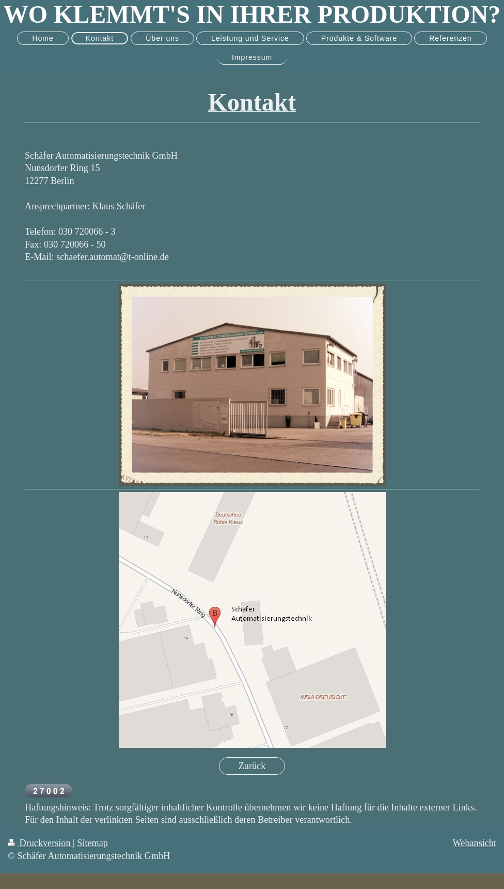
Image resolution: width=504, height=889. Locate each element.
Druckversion (40, 843)
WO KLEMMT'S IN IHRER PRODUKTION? (252, 14)
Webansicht (474, 843)
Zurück (252, 766)
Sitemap (92, 843)
